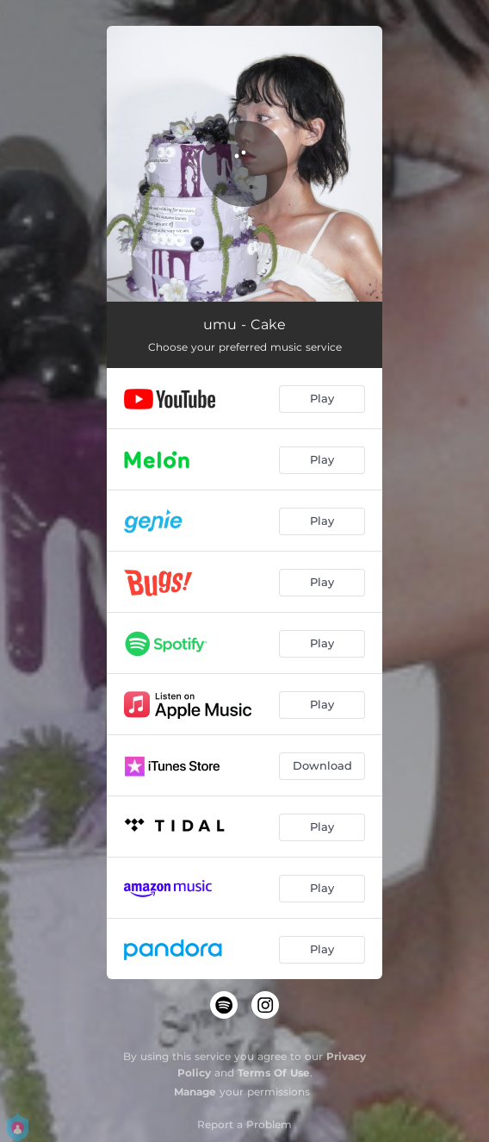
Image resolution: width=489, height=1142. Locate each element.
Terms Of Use (274, 1072)
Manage (195, 1091)
